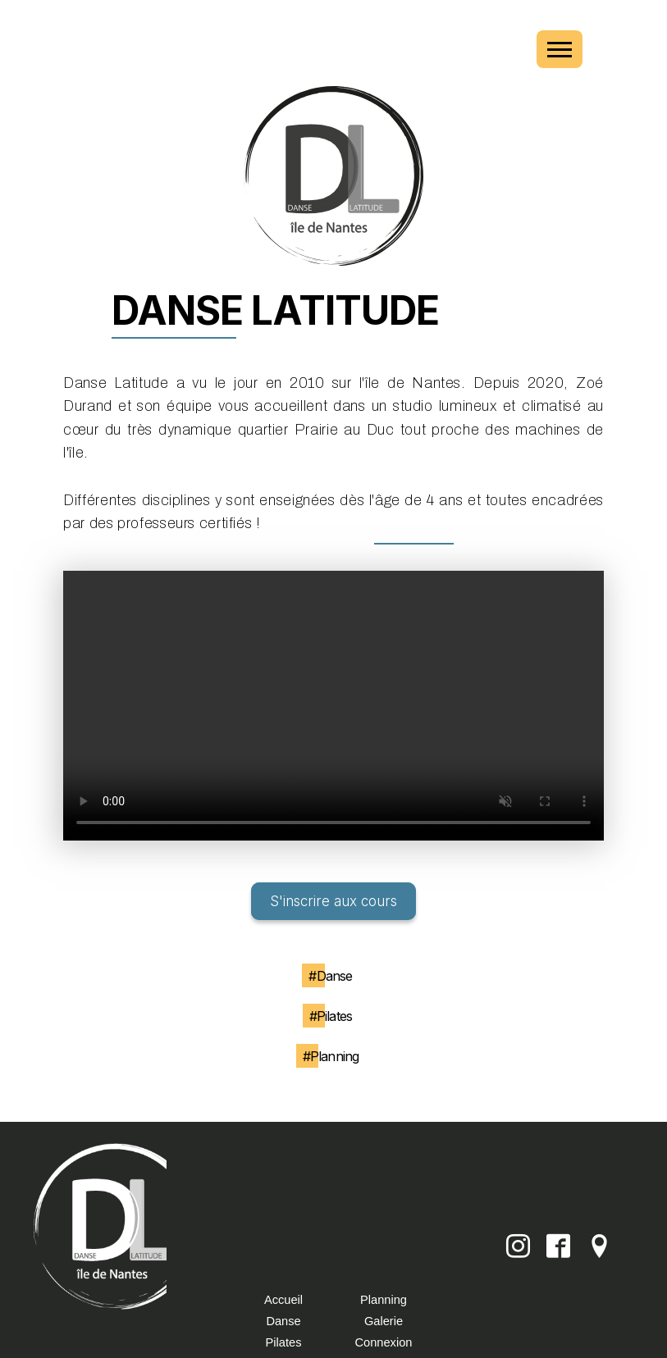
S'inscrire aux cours (333, 901)
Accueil (283, 1299)
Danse (283, 1321)
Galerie (383, 1321)
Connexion (384, 1342)
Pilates (284, 1342)
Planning (383, 1299)
